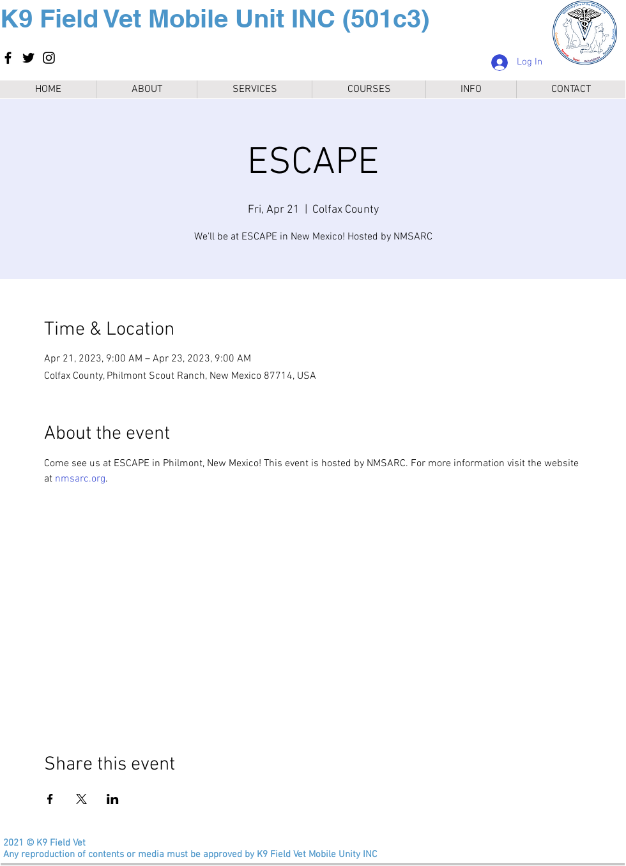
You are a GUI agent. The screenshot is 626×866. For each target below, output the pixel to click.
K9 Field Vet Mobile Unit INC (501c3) (214, 18)
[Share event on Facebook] (50, 799)
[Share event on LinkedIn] (113, 799)
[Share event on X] (81, 799)
